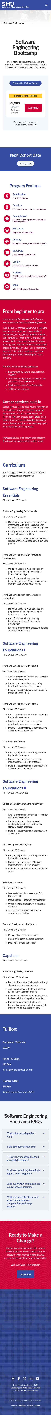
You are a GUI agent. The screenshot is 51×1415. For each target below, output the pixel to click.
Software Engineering (14, 23)
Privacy (30, 1407)
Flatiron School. (33, 1392)
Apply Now (33, 107)
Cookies (37, 1407)
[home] (15, 5)
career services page (35, 423)
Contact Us (32, 124)
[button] (46, 5)
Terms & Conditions (18, 1407)
